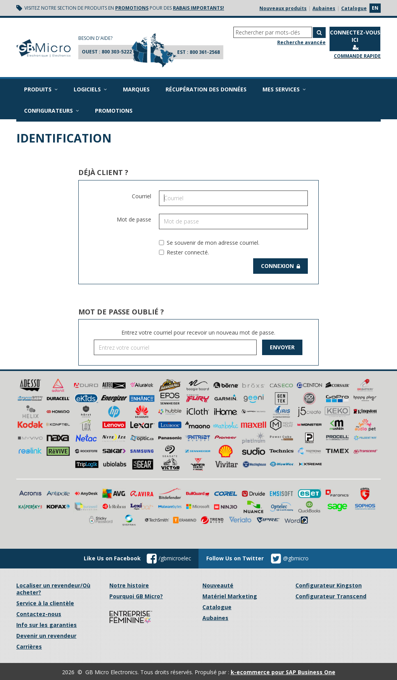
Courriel (141, 196)
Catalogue (354, 8)
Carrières (29, 646)
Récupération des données (206, 89)
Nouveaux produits (283, 8)
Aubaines (323, 8)
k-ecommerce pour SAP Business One (283, 672)
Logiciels (90, 89)
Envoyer (282, 347)
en (375, 8)
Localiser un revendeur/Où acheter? (53, 589)
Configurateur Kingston (328, 585)
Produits (41, 89)
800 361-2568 (205, 52)
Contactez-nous (38, 614)
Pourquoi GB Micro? (136, 596)
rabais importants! (198, 8)
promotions (131, 8)
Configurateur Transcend (330, 596)
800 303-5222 (117, 51)
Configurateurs (51, 110)
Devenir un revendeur (46, 635)
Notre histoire (129, 585)
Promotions (114, 110)
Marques (136, 89)
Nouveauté (217, 585)
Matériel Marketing (229, 596)
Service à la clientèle (45, 603)
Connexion (280, 266)
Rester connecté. (184, 252)
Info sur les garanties (46, 624)
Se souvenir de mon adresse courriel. (209, 242)
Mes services (284, 89)
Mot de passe (134, 219)
